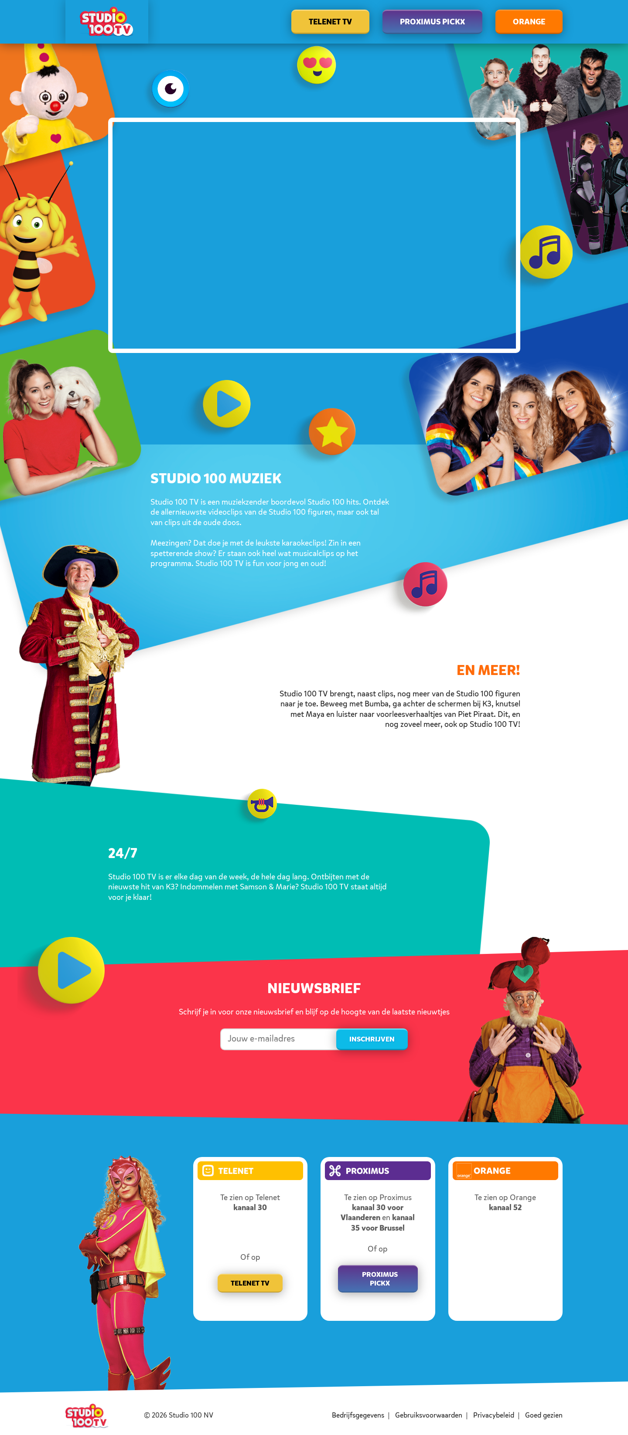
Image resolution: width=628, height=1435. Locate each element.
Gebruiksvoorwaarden (428, 1415)
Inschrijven (372, 1039)
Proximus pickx (380, 1279)
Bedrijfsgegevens (358, 1415)
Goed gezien (544, 1415)
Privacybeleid (493, 1415)
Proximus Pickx (432, 22)
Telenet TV (330, 22)
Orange (529, 22)
